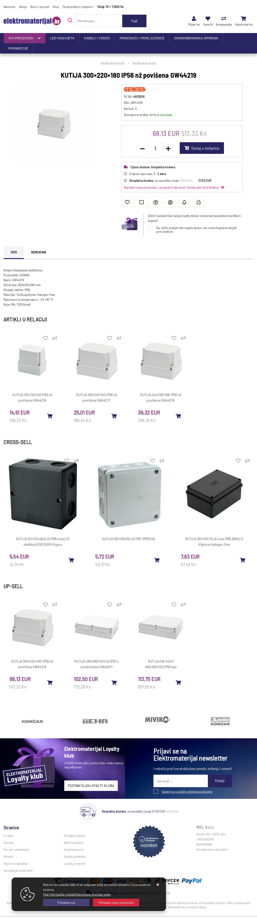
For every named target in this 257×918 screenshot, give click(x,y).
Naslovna (9, 7)
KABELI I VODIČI (97, 38)
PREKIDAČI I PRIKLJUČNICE (142, 38)
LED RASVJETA (62, 38)
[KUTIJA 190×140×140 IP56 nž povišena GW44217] (114, 416)
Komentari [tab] (38, 252)
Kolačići (8, 856)
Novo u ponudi (39, 7)
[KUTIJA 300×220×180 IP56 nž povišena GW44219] (50, 682)
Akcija (23, 7)
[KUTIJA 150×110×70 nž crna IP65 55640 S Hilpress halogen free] (242, 560)
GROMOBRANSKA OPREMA (196, 38)
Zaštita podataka (74, 856)
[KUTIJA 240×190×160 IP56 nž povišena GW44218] (178, 416)
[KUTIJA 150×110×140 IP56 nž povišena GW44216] (50, 416)
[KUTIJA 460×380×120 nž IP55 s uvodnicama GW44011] (114, 682)
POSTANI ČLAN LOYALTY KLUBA (91, 785)
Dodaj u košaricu (201, 148)
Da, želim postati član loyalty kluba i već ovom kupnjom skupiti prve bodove (196, 229)
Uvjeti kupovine (74, 849)
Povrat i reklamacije (16, 849)
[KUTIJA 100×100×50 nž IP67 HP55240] (157, 560)
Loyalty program (74, 863)
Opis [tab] (14, 252)
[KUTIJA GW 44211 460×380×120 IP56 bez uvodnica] (178, 682)
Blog (56, 7)
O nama (8, 835)
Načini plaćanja (73, 842)
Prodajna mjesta (74, 835)
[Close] (66, 902)
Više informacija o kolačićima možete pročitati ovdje (77, 894)
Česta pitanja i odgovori (78, 7)
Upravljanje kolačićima (17, 870)
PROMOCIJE (18, 48)
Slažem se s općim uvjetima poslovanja (187, 791)
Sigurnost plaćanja (15, 863)
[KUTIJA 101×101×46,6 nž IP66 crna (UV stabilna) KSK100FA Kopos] (71, 560)
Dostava (8, 842)
